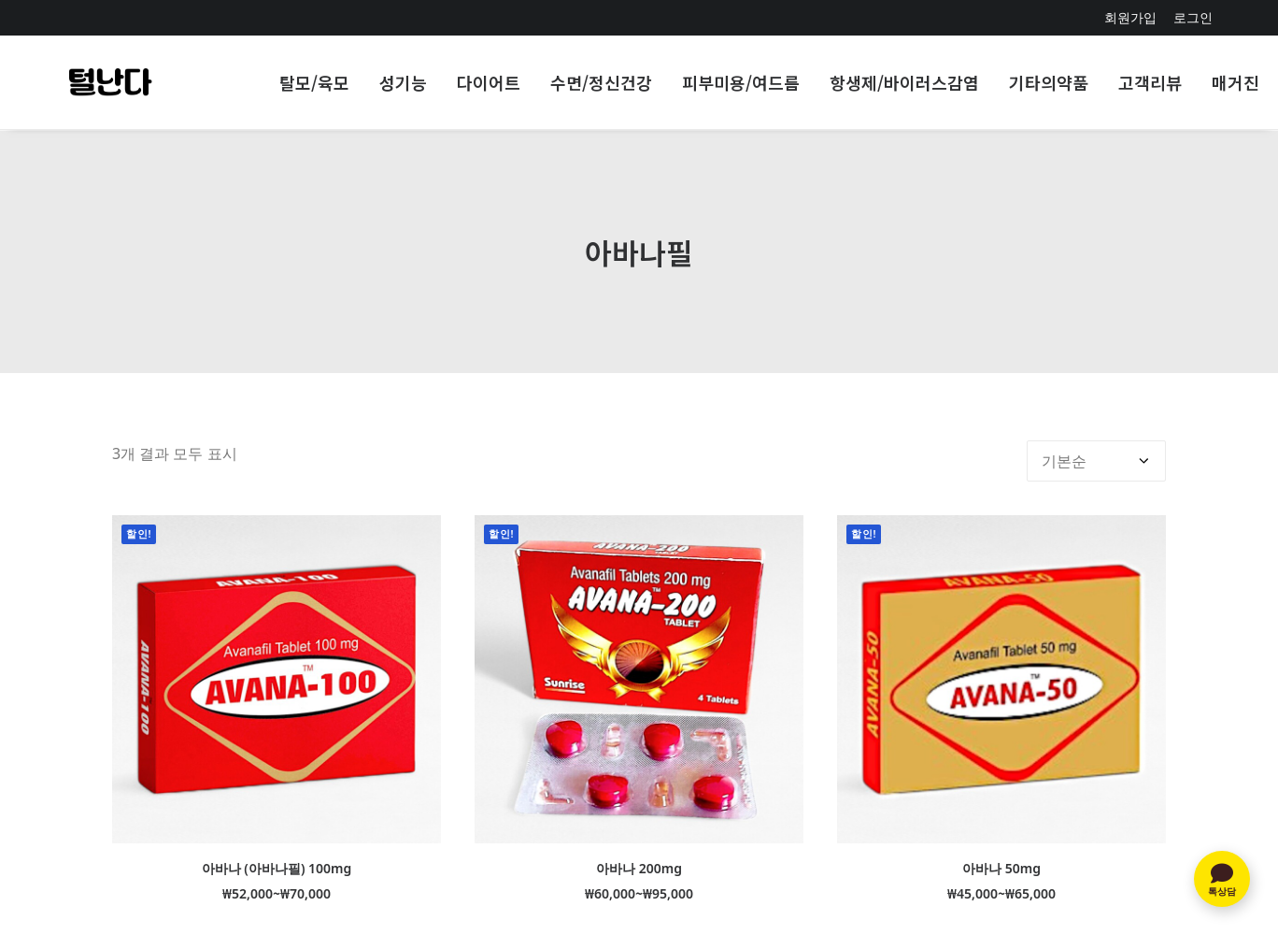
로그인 (1193, 17)
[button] (276, 667)
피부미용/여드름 (741, 83)
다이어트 (488, 83)
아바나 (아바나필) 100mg (277, 856)
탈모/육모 (314, 83)
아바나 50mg (1001, 856)
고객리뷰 (1150, 83)
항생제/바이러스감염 (904, 83)
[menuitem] (1130, 18)
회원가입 (1130, 17)
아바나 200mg (639, 856)
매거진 (1235, 83)
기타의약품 (1048, 83)
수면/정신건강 (601, 83)
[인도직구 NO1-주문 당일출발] (109, 83)
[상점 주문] (1096, 448)
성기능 (403, 83)
